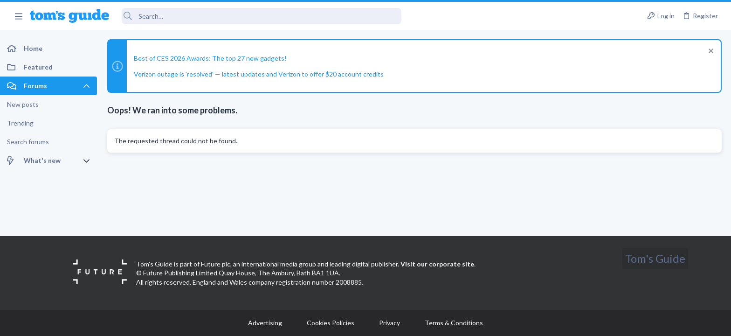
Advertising (265, 323)
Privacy (389, 323)
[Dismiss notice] (710, 52)
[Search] (261, 16)
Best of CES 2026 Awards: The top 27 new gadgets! (210, 58)
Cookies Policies (330, 323)
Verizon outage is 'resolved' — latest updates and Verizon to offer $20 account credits (259, 74)
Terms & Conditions (454, 323)
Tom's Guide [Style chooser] (655, 258)
